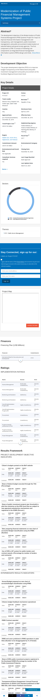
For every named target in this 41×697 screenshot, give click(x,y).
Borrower (24, 99)
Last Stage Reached (27, 157)
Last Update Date (27, 163)
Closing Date (25, 149)
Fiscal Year (25, 135)
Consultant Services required (8, 158)
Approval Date (7, 115)
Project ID (5, 93)
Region (4, 135)
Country (4, 109)
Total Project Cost (8, 123)
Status (23, 93)
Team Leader (6, 99)
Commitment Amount (9, 143)
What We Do (4, 3)
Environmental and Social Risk (10, 150)
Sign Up (6, 281)
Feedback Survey (33, 689)
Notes (4, 169)
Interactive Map (32, 325)
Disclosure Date (26, 109)
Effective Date (26, 115)
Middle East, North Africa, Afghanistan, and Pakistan (9, 139)
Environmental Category (29, 143)
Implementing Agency (28, 123)
